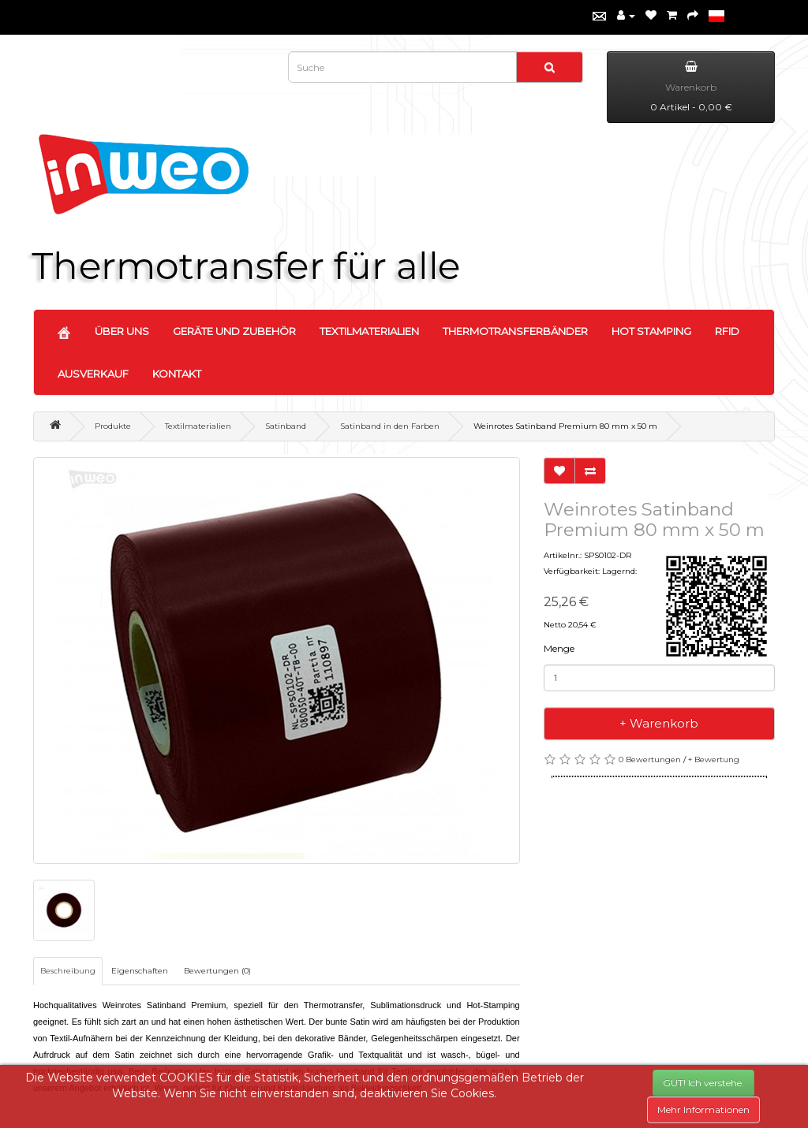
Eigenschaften (139, 971)
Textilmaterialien (198, 426)
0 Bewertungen (650, 759)
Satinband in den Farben (390, 426)
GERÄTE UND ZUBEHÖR (234, 331)
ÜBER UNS (122, 331)
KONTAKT (176, 373)
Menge (559, 648)
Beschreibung (67, 971)
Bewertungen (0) (217, 971)
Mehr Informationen (703, 1109)
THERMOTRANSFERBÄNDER (515, 331)
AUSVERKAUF (93, 373)
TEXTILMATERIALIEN (369, 331)
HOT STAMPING (651, 331)
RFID (727, 331)
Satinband (285, 426)
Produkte (113, 426)
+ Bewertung (713, 759)
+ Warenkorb (658, 723)
